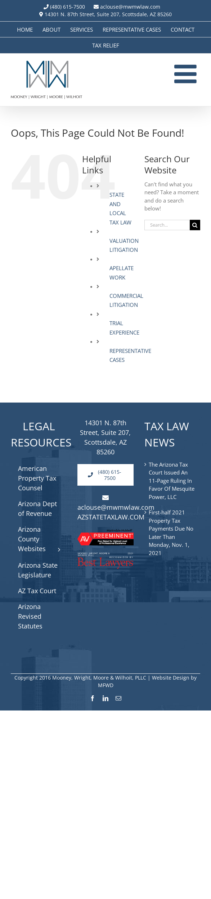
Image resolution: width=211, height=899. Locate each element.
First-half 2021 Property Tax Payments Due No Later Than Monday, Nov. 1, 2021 (171, 533)
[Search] (195, 225)
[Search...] (167, 225)
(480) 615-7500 (67, 6)
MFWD (105, 685)
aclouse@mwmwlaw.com (127, 6)
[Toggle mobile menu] (187, 74)
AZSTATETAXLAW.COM (110, 517)
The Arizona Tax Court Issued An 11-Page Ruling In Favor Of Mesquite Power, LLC (171, 480)
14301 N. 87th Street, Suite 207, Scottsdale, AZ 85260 (105, 14)
